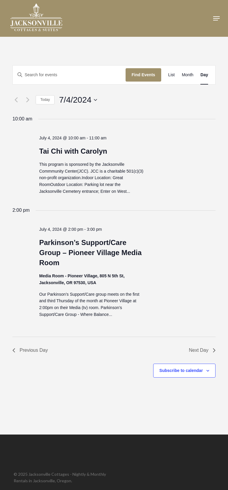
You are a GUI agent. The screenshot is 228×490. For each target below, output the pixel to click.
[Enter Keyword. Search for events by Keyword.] (69, 75)
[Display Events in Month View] (187, 75)
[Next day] (27, 100)
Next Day (202, 350)
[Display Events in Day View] (204, 75)
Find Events (143, 74)
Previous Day (30, 350)
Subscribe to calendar (181, 370)
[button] (216, 18)
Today (45, 100)
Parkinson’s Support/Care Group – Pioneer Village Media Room (90, 252)
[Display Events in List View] (171, 75)
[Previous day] (16, 100)
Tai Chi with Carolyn (73, 151)
